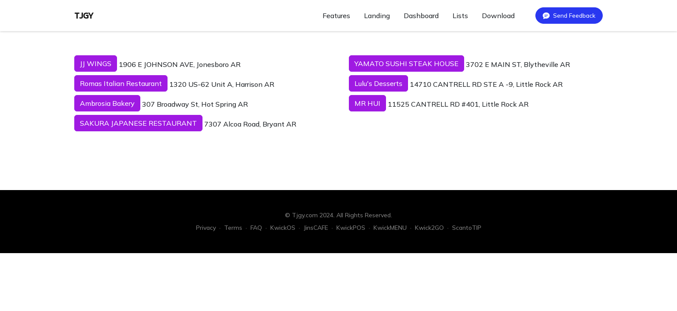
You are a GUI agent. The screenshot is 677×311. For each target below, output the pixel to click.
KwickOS (282, 228)
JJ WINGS (95, 63)
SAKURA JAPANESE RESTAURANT (138, 123)
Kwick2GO (429, 228)
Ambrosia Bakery (107, 103)
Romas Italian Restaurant (121, 83)
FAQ (256, 228)
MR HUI (367, 103)
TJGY (84, 15)
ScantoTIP (466, 228)
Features (336, 15)
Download (498, 15)
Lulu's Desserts (378, 83)
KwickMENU (390, 228)
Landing (377, 15)
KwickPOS (350, 228)
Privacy (206, 228)
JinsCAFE (316, 228)
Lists (460, 15)
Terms (233, 228)
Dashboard (421, 15)
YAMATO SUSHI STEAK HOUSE (406, 63)
